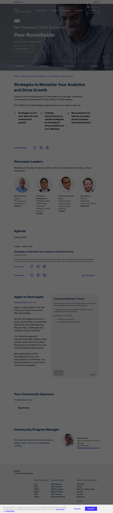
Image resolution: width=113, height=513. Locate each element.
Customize (77, 510)
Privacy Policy (60, 511)
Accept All (91, 510)
